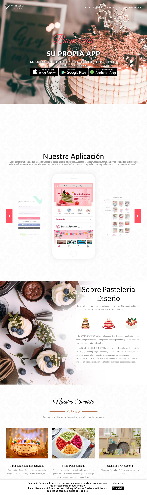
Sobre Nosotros (114, 7)
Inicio (87, 7)
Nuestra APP (98, 7)
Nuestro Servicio (133, 7)
